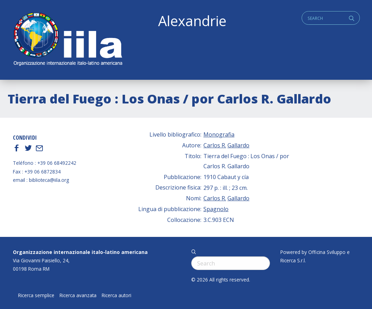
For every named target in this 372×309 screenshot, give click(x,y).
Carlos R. (214, 145)
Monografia (218, 134)
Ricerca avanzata (78, 295)
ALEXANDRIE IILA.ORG (67, 40)
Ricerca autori (116, 295)
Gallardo (238, 145)
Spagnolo (215, 209)
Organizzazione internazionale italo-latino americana (80, 252)
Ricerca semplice (36, 295)
